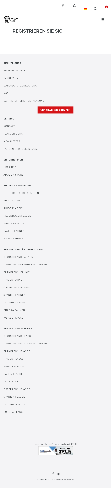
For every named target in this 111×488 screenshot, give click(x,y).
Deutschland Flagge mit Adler (25, 343)
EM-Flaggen (12, 200)
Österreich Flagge (17, 389)
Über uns (10, 167)
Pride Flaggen (14, 208)
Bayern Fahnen (14, 231)
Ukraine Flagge (14, 404)
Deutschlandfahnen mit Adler (25, 264)
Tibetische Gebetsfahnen (21, 193)
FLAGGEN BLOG (13, 133)
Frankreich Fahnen (17, 272)
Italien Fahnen (14, 280)
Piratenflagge (14, 223)
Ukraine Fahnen (15, 302)
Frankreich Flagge (17, 351)
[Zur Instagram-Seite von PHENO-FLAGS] (58, 474)
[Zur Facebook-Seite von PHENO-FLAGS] (52, 474)
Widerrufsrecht (15, 70)
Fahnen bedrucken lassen (22, 149)
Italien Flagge (14, 359)
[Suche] (95, 9)
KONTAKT (9, 126)
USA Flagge (11, 381)
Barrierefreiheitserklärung (24, 101)
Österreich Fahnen (17, 287)
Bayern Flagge (14, 366)
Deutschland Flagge (18, 336)
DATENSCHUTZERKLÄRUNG (20, 85)
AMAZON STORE (14, 175)
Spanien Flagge (14, 397)
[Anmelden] (63, 6)
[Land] (85, 9)
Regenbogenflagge (17, 216)
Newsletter (12, 141)
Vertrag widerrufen (55, 110)
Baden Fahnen (13, 238)
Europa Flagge (14, 412)
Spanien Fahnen (15, 295)
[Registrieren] (74, 6)
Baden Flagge (13, 374)
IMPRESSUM (11, 78)
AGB (6, 93)
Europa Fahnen (14, 310)
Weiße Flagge (13, 318)
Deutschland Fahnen (18, 257)
